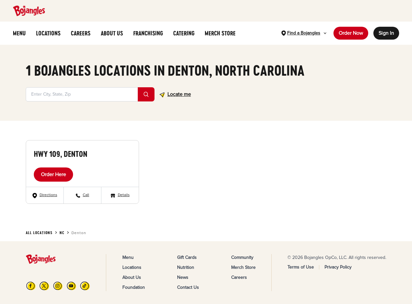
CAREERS (80, 33)
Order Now (351, 33)
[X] (44, 285)
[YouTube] (71, 285)
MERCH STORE (220, 33)
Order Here (53, 174)
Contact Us (188, 287)
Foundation (133, 287)
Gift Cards (187, 257)
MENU (19, 33)
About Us (131, 277)
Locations (131, 267)
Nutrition (185, 267)
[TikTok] (85, 285)
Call (86, 195)
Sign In (386, 33)
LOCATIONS (48, 33)
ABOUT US (112, 33)
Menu (128, 257)
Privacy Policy (337, 267)
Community (242, 257)
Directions (48, 195)
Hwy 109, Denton (60, 153)
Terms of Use (300, 267)
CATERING (183, 33)
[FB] (31, 285)
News (182, 277)
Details (124, 195)
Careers (239, 277)
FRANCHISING (148, 33)
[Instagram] (58, 285)
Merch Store (243, 267)
